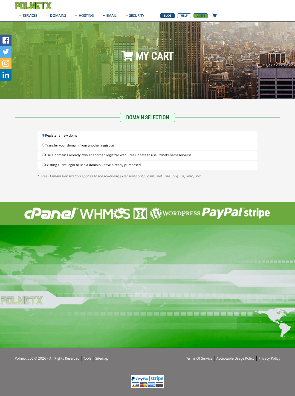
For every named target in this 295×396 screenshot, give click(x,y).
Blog (167, 16)
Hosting (86, 15)
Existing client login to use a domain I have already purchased (91, 165)
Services (30, 15)
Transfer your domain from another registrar (78, 145)
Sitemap (101, 358)
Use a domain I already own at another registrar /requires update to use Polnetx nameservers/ (116, 155)
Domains (58, 15)
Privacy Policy (269, 358)
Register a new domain (61, 135)
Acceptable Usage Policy (235, 358)
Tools (87, 358)
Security (136, 15)
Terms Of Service (199, 358)
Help (184, 16)
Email (111, 15)
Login (201, 16)
